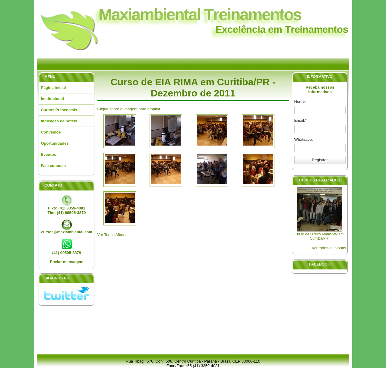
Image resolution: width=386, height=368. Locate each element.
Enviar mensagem (66, 261)
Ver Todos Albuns (112, 234)
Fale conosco (53, 165)
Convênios (51, 132)
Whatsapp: (303, 139)
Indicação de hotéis (59, 121)
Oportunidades (55, 143)
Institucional (52, 98)
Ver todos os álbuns (329, 248)
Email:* (300, 120)
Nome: (300, 101)
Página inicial (53, 87)
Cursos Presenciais (59, 110)
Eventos (48, 154)
